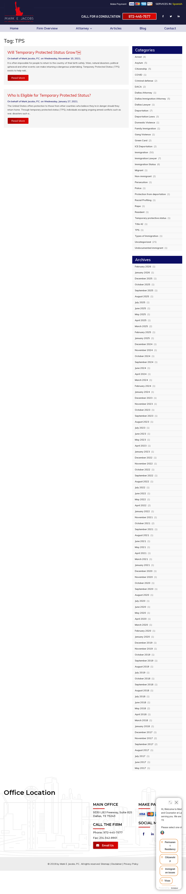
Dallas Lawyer (143, 104)
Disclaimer (116, 863)
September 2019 (144, 660)
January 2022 (142, 511)
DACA (138, 86)
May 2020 (140, 612)
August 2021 (142, 535)
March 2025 (141, 326)
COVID (138, 74)
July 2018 (140, 696)
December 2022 (143, 457)
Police (138, 188)
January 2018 (142, 726)
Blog (143, 28)
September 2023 (144, 415)
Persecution (141, 182)
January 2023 (142, 451)
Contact (170, 28)
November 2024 (144, 350)
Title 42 (139, 224)
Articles (115, 28)
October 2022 (142, 469)
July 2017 (140, 756)
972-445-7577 (139, 16)
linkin (178, 16)
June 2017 (140, 762)
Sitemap (105, 863)
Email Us (108, 845)
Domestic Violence (145, 122)
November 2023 (144, 403)
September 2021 (144, 529)
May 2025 (140, 314)
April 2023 (140, 445)
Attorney (84, 28)
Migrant (139, 170)
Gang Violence (143, 134)
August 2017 (142, 750)
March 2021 (141, 559)
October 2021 (142, 523)
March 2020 (141, 624)
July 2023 (140, 427)
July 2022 (140, 487)
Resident (139, 212)
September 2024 (144, 362)
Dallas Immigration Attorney (150, 98)
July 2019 (140, 672)
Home (14, 28)
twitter (170, 16)
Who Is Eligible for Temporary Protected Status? (49, 95)
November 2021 (144, 517)
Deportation (141, 110)
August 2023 (142, 421)
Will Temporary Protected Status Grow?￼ (44, 52)
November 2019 (144, 648)
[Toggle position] (170, 801)
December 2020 (143, 571)
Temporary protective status (150, 218)
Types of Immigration (146, 235)
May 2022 (140, 499)
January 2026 (142, 272)
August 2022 (142, 481)
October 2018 (142, 678)
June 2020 (140, 606)
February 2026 (143, 266)
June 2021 (140, 541)
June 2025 (140, 308)
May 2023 (140, 439)
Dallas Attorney (143, 92)
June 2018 (140, 702)
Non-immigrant (143, 176)
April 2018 (140, 714)
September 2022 (144, 475)
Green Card (141, 140)
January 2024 (142, 391)
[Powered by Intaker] (161, 888)
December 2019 (143, 642)
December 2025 (143, 278)
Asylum (139, 62)
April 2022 (140, 505)
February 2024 (143, 385)
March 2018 (141, 720)
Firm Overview (47, 28)
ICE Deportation (143, 146)
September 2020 (144, 588)
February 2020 (143, 630)
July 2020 (140, 600)
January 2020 (142, 636)
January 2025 (142, 338)
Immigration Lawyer (146, 158)
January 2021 (142, 565)
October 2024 (142, 356)
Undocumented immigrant (149, 247)
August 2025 (142, 296)
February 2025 (143, 332)
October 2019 (142, 654)
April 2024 (140, 374)
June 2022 (140, 493)
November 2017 (144, 738)
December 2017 (143, 732)
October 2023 (142, 409)
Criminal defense (144, 80)
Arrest (138, 56)
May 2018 (140, 708)
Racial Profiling (143, 200)
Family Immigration (145, 128)
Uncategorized (143, 241)
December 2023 (143, 397)
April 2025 (140, 320)
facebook (163, 16)
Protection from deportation (150, 194)
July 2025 (140, 302)
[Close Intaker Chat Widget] (176, 801)
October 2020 (142, 582)
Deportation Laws (145, 116)
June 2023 (140, 433)
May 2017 (140, 768)
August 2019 (142, 666)
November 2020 (144, 577)
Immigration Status (145, 164)
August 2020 (142, 594)
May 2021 (140, 547)
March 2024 (141, 379)
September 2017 (144, 744)
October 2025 (142, 284)
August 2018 (142, 690)
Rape (138, 206)
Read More (18, 78)
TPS (137, 229)
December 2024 (143, 344)
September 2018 (144, 684)
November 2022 (144, 463)
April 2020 (140, 618)
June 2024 (140, 368)
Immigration (141, 152)
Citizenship (141, 68)
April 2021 (140, 553)
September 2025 (144, 290)
